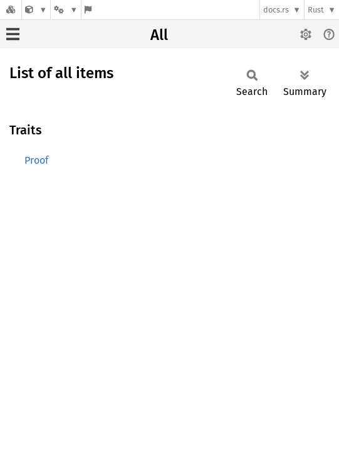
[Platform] (66, 9)
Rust (316, 9)
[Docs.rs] (10, 9)
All (159, 35)
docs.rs (276, 9)
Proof (36, 160)
